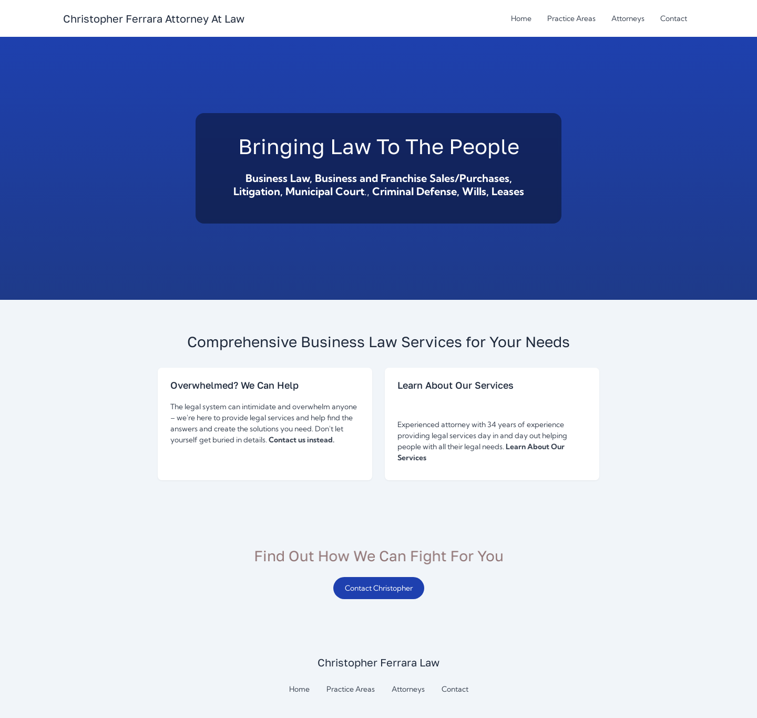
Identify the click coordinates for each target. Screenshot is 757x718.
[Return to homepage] (153, 18)
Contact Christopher (379, 588)
